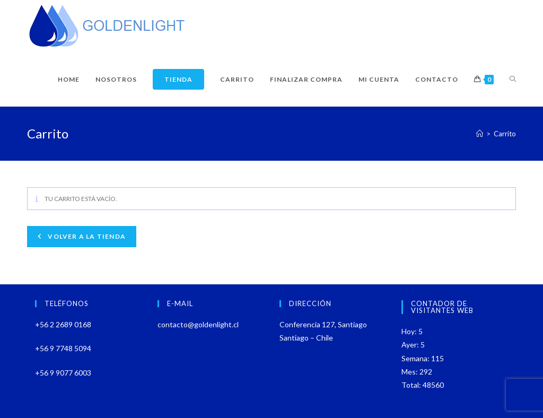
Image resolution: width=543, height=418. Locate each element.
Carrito (505, 133)
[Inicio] (479, 133)
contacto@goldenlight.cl (198, 324)
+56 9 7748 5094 (63, 348)
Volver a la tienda (86, 236)
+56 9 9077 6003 (63, 372)
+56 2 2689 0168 (63, 324)
